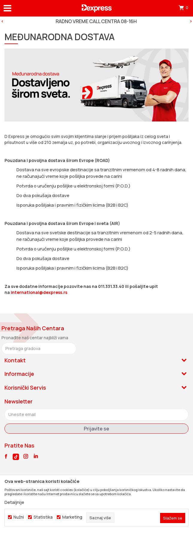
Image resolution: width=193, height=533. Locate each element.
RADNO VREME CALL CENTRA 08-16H (96, 21)
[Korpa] (184, 7)
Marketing (72, 517)
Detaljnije (14, 502)
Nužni (18, 517)
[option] (96, 21)
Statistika (43, 517)
